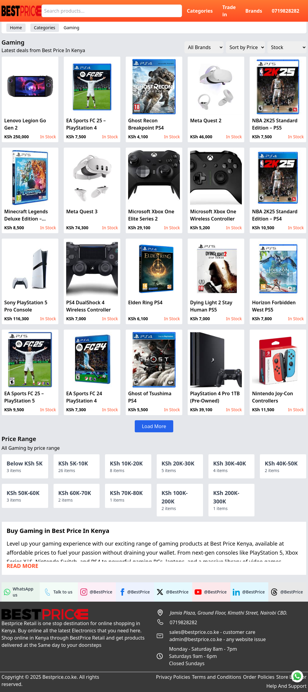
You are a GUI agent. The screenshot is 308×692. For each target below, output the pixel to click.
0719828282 (285, 11)
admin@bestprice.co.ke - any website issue (217, 639)
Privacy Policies (173, 677)
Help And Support (286, 686)
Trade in (229, 11)
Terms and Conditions (216, 677)
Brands (253, 11)
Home (16, 27)
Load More (154, 426)
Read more (22, 565)
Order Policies (259, 677)
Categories (200, 11)
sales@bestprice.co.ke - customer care (212, 632)
